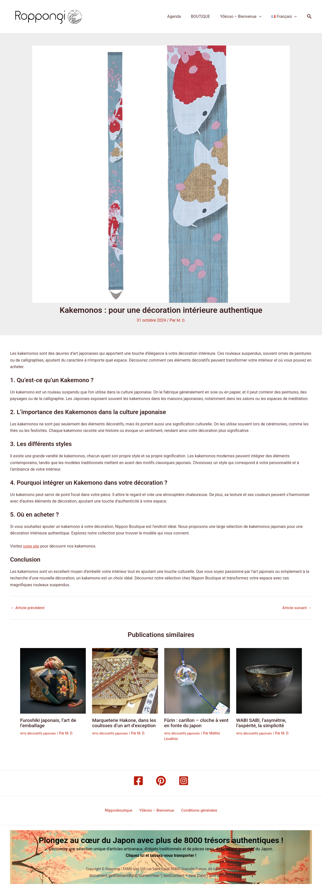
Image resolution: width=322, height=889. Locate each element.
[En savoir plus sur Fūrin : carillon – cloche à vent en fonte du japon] (197, 680)
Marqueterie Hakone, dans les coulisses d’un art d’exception (121, 725)
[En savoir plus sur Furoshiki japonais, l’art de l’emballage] (53, 680)
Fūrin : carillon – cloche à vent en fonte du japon (192, 722)
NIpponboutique (120, 810)
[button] (262, 17)
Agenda (181, 16)
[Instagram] (184, 780)
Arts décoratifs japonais (39, 733)
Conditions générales (198, 810)
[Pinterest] (161, 780)
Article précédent (28, 608)
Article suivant (296, 608)
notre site (31, 546)
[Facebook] (138, 780)
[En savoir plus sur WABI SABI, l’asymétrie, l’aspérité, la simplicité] (269, 680)
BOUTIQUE (205, 16)
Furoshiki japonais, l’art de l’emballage (49, 722)
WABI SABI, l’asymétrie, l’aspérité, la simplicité (262, 722)
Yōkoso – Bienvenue (243, 17)
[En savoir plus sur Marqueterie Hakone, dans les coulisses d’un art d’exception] (125, 680)
